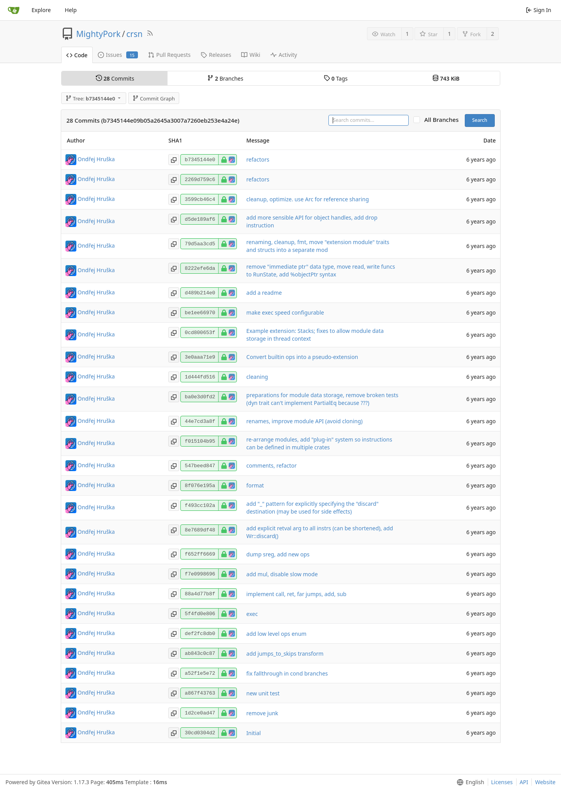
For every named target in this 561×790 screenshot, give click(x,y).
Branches (225, 78)
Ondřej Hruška (96, 158)
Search (479, 120)
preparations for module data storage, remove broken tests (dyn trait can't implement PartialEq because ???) (322, 398)
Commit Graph (153, 98)
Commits (115, 78)
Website (545, 782)
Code (77, 55)
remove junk (262, 713)
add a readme (264, 292)
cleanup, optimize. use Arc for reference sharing (307, 199)
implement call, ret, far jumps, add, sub (296, 594)
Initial (253, 733)
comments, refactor (271, 465)
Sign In (539, 10)
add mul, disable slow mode (282, 574)
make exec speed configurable (285, 312)
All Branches (443, 119)
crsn (134, 34)
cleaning (257, 376)
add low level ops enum (276, 633)
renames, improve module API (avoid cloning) (304, 421)
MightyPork (98, 34)
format (255, 485)
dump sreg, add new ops (277, 554)
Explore (41, 10)
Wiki (250, 54)
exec (252, 614)
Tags (336, 78)
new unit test (262, 693)
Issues (118, 54)
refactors (257, 159)
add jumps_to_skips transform (284, 653)
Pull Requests (169, 54)
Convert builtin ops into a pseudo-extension (302, 357)
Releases (216, 54)
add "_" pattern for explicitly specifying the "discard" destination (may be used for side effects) (312, 507)
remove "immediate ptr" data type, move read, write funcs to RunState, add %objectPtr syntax (320, 270)
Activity (283, 54)
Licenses (502, 782)
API (524, 782)
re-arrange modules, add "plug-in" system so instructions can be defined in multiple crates (319, 443)
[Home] (13, 10)
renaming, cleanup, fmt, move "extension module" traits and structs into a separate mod (317, 245)
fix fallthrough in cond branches (287, 673)
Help (71, 10)
